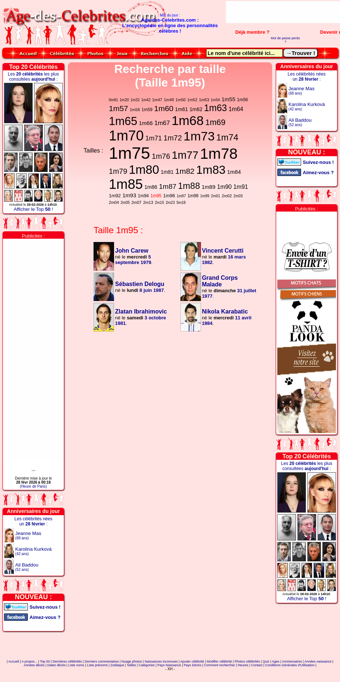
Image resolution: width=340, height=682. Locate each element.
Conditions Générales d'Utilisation (290, 665)
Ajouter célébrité (192, 661)
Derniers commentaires (102, 661)
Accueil (13, 661)
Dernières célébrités (67, 661)
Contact (256, 665)
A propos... (29, 661)
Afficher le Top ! (33, 209)
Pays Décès (192, 665)
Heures (243, 665)
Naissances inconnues (161, 661)
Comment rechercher (219, 665)
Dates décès (56, 665)
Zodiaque (117, 665)
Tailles (131, 665)
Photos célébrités (247, 661)
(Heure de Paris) (33, 486)
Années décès (34, 665)
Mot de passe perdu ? (285, 40)
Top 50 (45, 661)
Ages (275, 661)
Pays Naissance (169, 665)
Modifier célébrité (219, 661)
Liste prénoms (97, 665)
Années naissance (318, 661)
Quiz (266, 661)
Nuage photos (131, 661)
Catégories (147, 665)
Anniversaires (292, 661)
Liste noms (76, 665)
